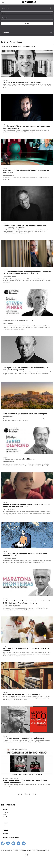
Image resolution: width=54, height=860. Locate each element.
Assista (4, 826)
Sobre (4, 814)
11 (30, 794)
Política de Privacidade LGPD (42, 850)
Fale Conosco (6, 818)
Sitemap (5, 816)
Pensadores (5, 833)
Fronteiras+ (6, 812)
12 (32, 794)
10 (27, 794)
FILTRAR (27, 23)
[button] (3, 2)
